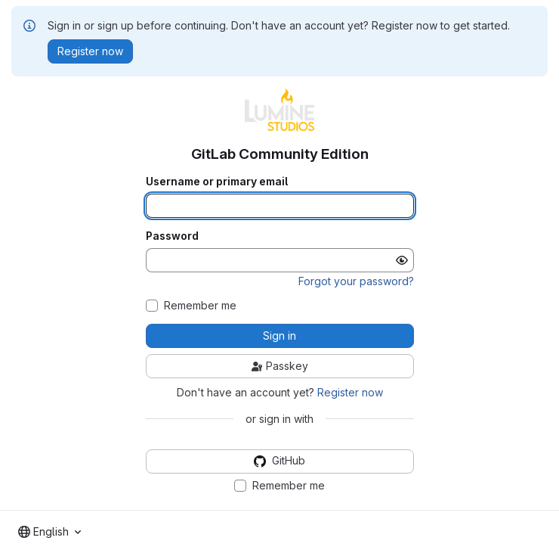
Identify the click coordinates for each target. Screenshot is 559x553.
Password (172, 236)
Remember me (200, 306)
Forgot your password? (356, 281)
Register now (350, 392)
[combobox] (49, 532)
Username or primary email (217, 182)
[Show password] (402, 260)
